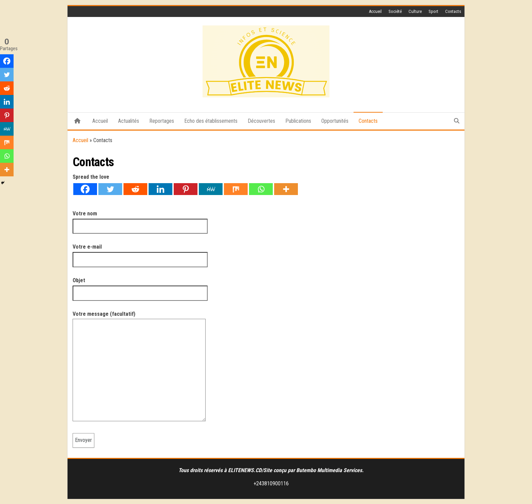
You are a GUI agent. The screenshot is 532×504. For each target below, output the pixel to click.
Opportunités (334, 121)
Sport (433, 11)
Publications (298, 121)
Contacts (453, 11)
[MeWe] (211, 189)
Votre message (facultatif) (139, 368)
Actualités (128, 121)
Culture (415, 11)
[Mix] (236, 189)
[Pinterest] (185, 189)
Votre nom (140, 219)
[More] (286, 189)
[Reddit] (135, 189)
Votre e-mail (140, 253)
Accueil (375, 11)
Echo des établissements (211, 121)
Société (395, 11)
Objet (140, 286)
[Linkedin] (160, 189)
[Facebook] (85, 189)
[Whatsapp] (261, 189)
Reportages (161, 121)
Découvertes (261, 121)
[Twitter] (110, 189)
